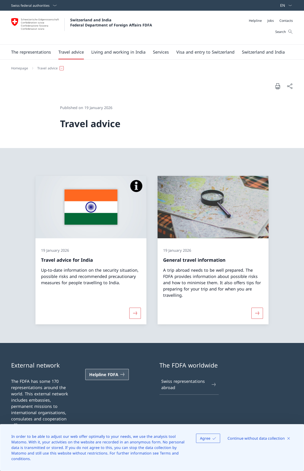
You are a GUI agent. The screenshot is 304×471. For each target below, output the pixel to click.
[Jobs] (271, 20)
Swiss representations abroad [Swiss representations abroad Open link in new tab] (188, 384)
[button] (31, 52)
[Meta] (271, 20)
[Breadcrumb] (150, 68)
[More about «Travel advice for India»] (135, 313)
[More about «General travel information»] (257, 313)
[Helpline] (255, 20)
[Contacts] (286, 20)
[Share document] (290, 86)
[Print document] (278, 86)
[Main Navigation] (148, 52)
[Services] (161, 52)
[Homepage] (19, 68)
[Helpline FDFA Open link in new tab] (107, 374)
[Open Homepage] (81, 27)
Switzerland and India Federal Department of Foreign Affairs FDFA (111, 22)
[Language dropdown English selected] (284, 5)
